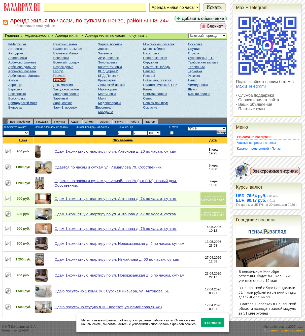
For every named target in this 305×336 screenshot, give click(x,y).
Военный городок (66, 62)
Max (240, 86)
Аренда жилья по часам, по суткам (114, 35)
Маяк (102, 98)
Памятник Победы (156, 67)
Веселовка (61, 58)
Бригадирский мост (22, 103)
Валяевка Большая (67, 49)
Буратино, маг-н (65, 44)
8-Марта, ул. (17, 44)
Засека (103, 49)
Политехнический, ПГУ (160, 85)
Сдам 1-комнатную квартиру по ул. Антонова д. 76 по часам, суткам (115, 228)
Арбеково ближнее (22, 62)
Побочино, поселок (157, 80)
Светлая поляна (155, 94)
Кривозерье (107, 80)
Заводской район (66, 89)
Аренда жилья (67, 35)
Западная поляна (66, 94)
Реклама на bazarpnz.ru (254, 137)
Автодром (15, 53)
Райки (147, 89)
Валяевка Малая (65, 53)
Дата (213, 140)
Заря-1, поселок (65, 107)
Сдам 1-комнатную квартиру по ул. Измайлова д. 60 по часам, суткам (117, 259)
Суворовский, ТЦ (201, 58)
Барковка (15, 89)
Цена (23, 140)
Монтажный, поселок (158, 44)
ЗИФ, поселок (108, 58)
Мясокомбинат (154, 49)
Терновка (195, 71)
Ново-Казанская (155, 58)
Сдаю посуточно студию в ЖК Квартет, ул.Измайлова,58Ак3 (108, 307)
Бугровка (15, 107)
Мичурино (105, 112)
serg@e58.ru (22, 330)
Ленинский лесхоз (111, 85)
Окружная (150, 62)
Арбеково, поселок (22, 71)
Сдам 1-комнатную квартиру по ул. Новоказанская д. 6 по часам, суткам (119, 243)
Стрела (193, 53)
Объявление (123, 140)
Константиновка (110, 67)
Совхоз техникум (155, 103)
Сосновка (195, 44)
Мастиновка (107, 94)
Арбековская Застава (24, 76)
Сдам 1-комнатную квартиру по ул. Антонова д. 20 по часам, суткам (115, 151)
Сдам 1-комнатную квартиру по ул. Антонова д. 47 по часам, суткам (115, 214)
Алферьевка (17, 58)
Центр (192, 80)
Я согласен (212, 323)
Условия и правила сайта (283, 330)
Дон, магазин (63, 85)
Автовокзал (16, 49)
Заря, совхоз (62, 103)
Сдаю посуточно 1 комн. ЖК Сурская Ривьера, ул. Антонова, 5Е (111, 291)
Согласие (150, 107)
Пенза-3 (149, 76)
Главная (12, 35)
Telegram (256, 86)
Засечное (105, 53)
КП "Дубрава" (108, 71)
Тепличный (196, 67)
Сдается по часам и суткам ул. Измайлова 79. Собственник (107, 167)
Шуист (193, 89)
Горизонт (59, 76)
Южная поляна (199, 94)
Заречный (60, 98)
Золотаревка (107, 62)
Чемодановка (198, 85)
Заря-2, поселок (110, 44)
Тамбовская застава (203, 62)
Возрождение (63, 67)
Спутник (194, 49)
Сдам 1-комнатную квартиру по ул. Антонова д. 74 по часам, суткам (115, 198)
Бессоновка (17, 94)
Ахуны (13, 80)
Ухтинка (194, 76)
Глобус (58, 71)
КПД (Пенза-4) (109, 76)
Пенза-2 (149, 71)
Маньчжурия (107, 89)
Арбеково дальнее (22, 67)
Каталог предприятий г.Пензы (259, 148)
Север (147, 98)
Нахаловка (151, 53)
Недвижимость (37, 35)
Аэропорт (15, 85)
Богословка (16, 98)
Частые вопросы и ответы (256, 143)
